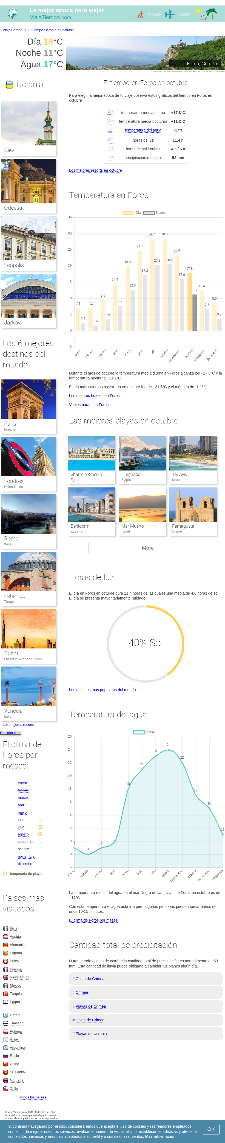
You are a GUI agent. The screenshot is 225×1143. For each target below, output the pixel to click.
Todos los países (33, 1097)
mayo (22, 812)
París (10, 423)
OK (211, 1129)
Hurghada (131, 474)
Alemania (17, 945)
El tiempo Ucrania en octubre (52, 30)
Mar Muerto (132, 526)
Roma (11, 538)
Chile (14, 1088)
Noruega (17, 1080)
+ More (146, 548)
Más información (160, 1136)
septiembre (26, 842)
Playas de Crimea (91, 1006)
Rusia (14, 1056)
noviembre (26, 856)
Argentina (17, 1047)
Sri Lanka (17, 1072)
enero (22, 783)
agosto (23, 834)
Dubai (11, 653)
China (14, 1064)
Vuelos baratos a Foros (89, 404)
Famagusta (183, 526)
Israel (14, 1039)
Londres (14, 481)
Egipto (15, 1002)
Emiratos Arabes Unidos (23, 659)
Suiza (14, 961)
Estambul (15, 596)
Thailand (17, 1023)
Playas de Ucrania (91, 1033)
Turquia (10, 602)
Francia (10, 429)
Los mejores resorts (18, 725)
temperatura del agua (143, 130)
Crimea (82, 992)
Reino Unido (13, 487)
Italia (8, 544)
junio (21, 820)
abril (21, 805)
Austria (15, 936)
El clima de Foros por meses (93, 920)
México (15, 985)
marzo (23, 798)
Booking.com (10, 733)
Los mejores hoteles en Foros (94, 395)
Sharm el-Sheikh (86, 474)
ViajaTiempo (12, 30)
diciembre (25, 864)
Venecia (13, 711)
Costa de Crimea (90, 979)
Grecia (15, 1015)
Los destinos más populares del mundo (102, 690)
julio (21, 827)
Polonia (16, 1031)
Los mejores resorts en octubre (95, 170)
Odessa (13, 207)
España (16, 953)
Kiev (9, 150)
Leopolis (14, 265)
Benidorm (80, 526)
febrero (23, 790)
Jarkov (12, 322)
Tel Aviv (179, 474)
